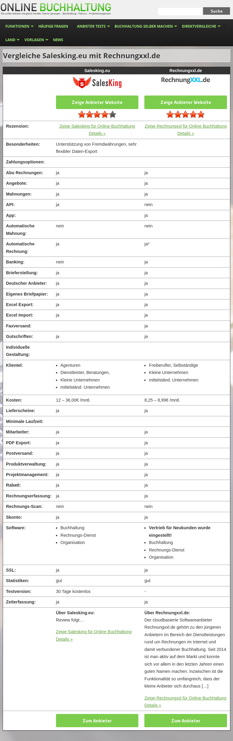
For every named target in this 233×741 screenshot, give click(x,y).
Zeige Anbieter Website (97, 102)
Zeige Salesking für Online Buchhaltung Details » (94, 635)
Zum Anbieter (97, 721)
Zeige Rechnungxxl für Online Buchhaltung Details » (185, 702)
